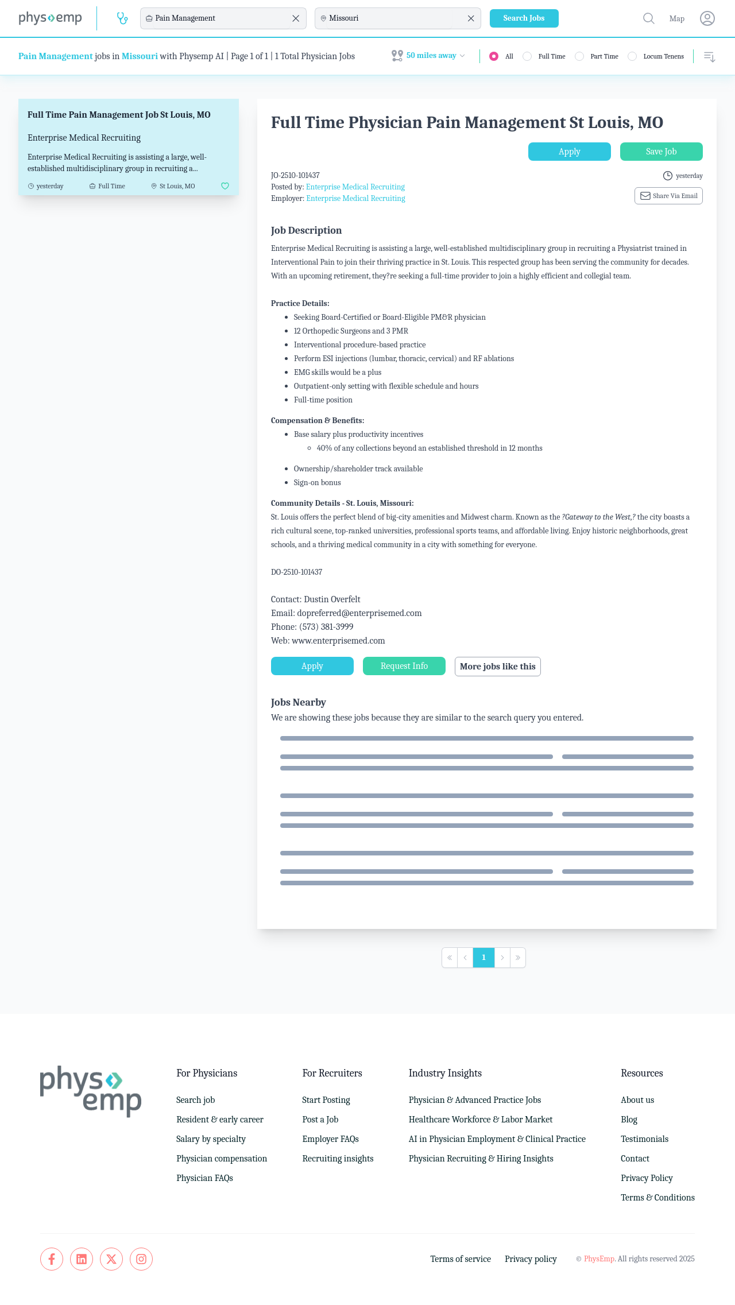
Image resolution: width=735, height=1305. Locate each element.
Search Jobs (524, 18)
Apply (570, 151)
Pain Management (55, 56)
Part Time (604, 56)
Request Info (404, 666)
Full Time (552, 56)
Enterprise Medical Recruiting (355, 187)
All (509, 56)
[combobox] (221, 18)
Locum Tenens (664, 56)
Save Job (661, 151)
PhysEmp (599, 1259)
